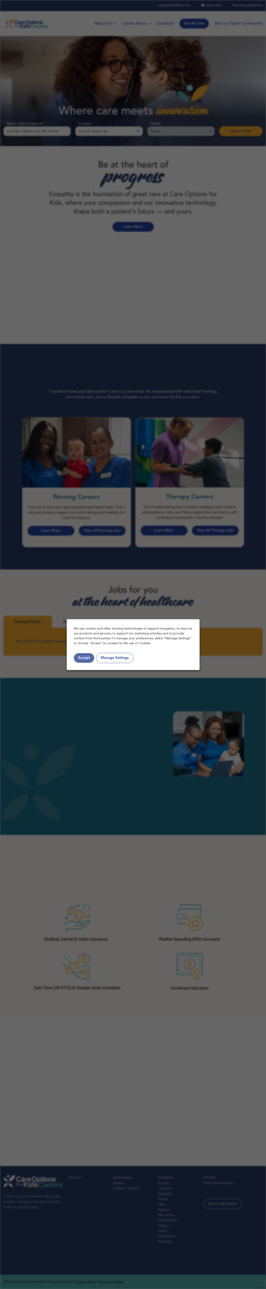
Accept (84, 658)
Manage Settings (115, 658)
